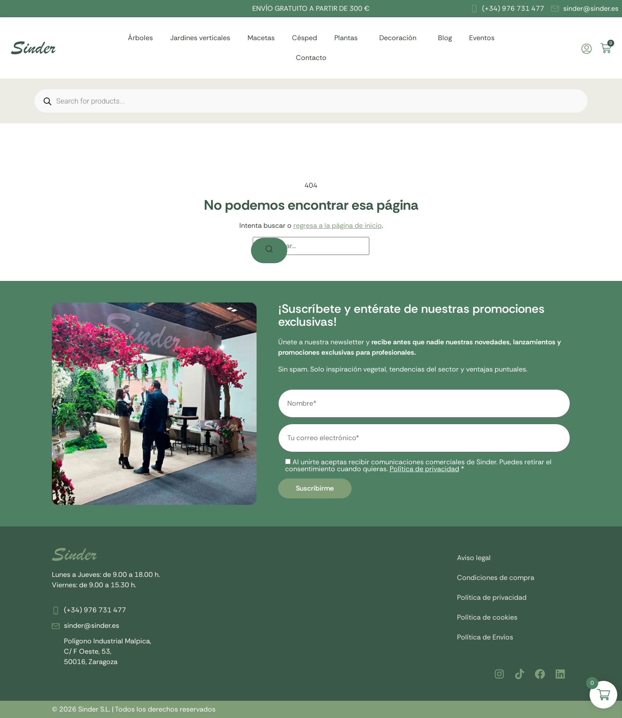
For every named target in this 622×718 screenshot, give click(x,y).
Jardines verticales (200, 37)
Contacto (311, 57)
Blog (445, 37)
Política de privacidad (424, 468)
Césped (304, 37)
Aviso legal (474, 557)
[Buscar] (269, 250)
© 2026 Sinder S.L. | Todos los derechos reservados (134, 709)
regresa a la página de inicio (337, 225)
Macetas (261, 37)
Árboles (140, 37)
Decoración (400, 37)
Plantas (348, 37)
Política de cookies (487, 617)
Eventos (482, 37)
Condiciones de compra (495, 577)
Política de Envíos (485, 637)
